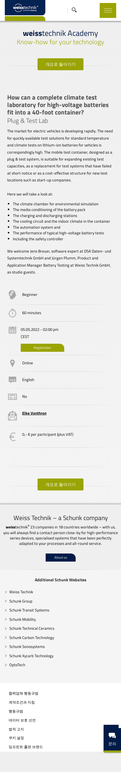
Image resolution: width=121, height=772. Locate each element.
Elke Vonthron (35, 413)
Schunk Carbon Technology (32, 637)
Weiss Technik (21, 592)
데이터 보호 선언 (22, 720)
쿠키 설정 (16, 738)
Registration (42, 347)
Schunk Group (21, 601)
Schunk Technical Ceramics (32, 628)
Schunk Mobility (23, 619)
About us (60, 557)
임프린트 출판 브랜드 (26, 747)
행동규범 (16, 711)
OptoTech (18, 665)
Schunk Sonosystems (27, 646)
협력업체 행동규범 (24, 693)
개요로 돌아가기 (60, 64)
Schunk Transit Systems (30, 610)
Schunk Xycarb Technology (32, 656)
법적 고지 (16, 729)
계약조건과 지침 (22, 702)
